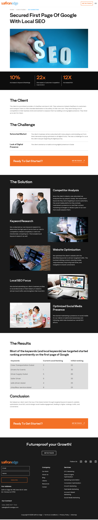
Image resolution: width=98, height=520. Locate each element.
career (44, 487)
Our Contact (7, 501)
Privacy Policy (64, 515)
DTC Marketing (69, 472)
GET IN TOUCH (49, 453)
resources (45, 484)
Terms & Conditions (51, 515)
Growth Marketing (70, 486)
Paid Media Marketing (71, 490)
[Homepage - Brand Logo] (9, 3)
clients (44, 481)
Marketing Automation (71, 480)
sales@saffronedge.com (10, 508)
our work (45, 472)
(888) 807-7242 (11, 505)
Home (12, 10)
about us (45, 475)
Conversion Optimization (72, 483)
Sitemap (74, 515)
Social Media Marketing (72, 498)
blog (43, 478)
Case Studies (21, 10)
